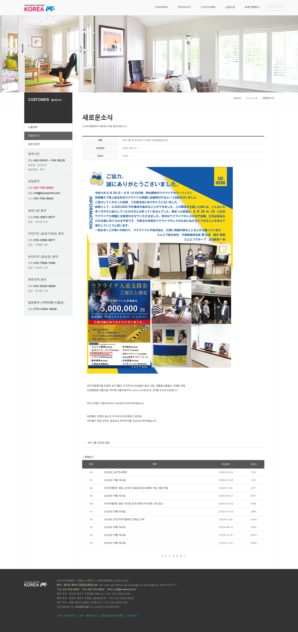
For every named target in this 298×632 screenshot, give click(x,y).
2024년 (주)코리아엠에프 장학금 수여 (124, 519)
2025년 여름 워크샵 (115, 495)
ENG (280, 7)
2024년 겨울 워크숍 (115, 511)
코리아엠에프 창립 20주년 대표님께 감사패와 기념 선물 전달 (136, 488)
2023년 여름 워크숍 (115, 542)
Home (237, 98)
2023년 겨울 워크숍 (115, 535)
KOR (271, 7)
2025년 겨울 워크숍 (115, 480)
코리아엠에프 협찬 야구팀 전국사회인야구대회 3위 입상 (133, 503)
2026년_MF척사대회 (115, 472)
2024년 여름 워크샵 (115, 527)
